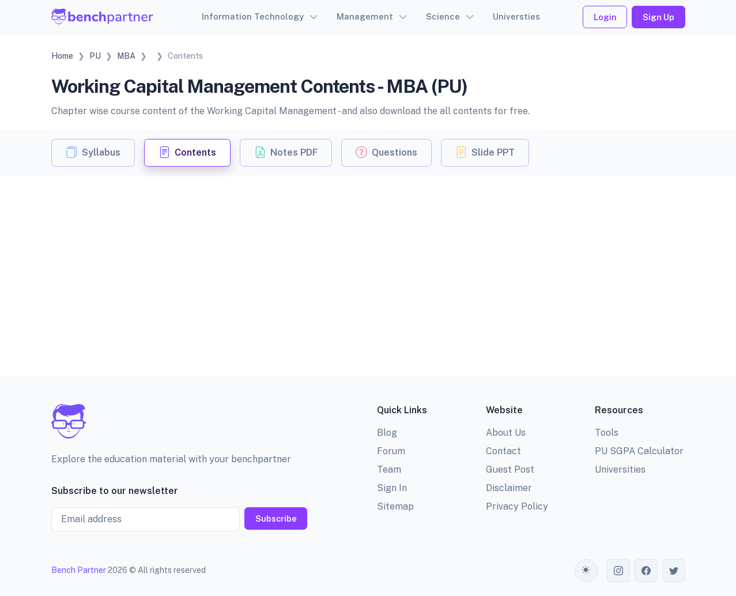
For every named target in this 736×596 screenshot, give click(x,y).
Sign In (392, 487)
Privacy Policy (517, 506)
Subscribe (276, 518)
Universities (620, 469)
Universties (516, 16)
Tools (606, 432)
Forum (391, 451)
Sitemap (395, 506)
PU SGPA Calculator (639, 451)
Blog (387, 432)
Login (605, 17)
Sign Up (658, 17)
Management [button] (365, 16)
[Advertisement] (368, 262)
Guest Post (510, 469)
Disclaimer (509, 487)
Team (389, 469)
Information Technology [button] (253, 16)
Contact (503, 451)
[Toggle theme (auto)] (586, 570)
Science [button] (443, 16)
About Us (506, 432)
